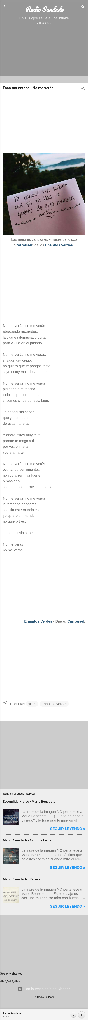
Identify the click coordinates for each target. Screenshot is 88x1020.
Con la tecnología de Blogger (44, 989)
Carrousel (75, 621)
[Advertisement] (44, 55)
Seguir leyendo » (67, 829)
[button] (83, 88)
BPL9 (32, 704)
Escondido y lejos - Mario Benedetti (29, 801)
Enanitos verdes (54, 704)
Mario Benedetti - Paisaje (21, 879)
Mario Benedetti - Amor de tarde (27, 840)
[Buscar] (83, 7)
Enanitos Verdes (38, 621)
